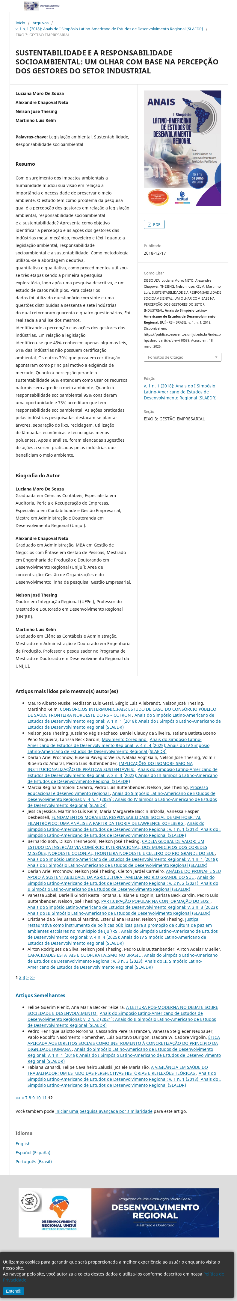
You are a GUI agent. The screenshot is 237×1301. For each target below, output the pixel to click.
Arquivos (41, 22)
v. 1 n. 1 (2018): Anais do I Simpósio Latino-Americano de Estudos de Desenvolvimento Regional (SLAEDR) (109, 28)
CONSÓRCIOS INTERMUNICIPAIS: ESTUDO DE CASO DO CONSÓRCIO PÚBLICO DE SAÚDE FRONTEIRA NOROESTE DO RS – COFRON (122, 712)
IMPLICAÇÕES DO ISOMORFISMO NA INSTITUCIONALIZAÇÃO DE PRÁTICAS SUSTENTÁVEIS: (110, 766)
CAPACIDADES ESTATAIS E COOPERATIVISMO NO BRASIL (85, 955)
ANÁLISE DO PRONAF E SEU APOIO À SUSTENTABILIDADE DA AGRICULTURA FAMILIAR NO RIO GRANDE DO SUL (124, 874)
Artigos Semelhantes (40, 995)
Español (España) (33, 1152)
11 (44, 1098)
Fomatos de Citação (165, 357)
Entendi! (13, 1291)
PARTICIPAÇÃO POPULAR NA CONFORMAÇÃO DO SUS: (156, 901)
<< (18, 1098)
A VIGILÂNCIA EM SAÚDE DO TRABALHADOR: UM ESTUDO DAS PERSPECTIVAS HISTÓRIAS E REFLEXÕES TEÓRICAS (118, 1070)
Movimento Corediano (124, 739)
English (23, 1143)
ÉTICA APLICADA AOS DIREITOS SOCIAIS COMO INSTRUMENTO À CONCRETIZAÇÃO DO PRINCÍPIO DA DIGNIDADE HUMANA (124, 1043)
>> (32, 977)
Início (20, 22)
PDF (156, 224)
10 (38, 1098)
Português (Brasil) (34, 1161)
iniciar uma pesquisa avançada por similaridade (104, 1111)
